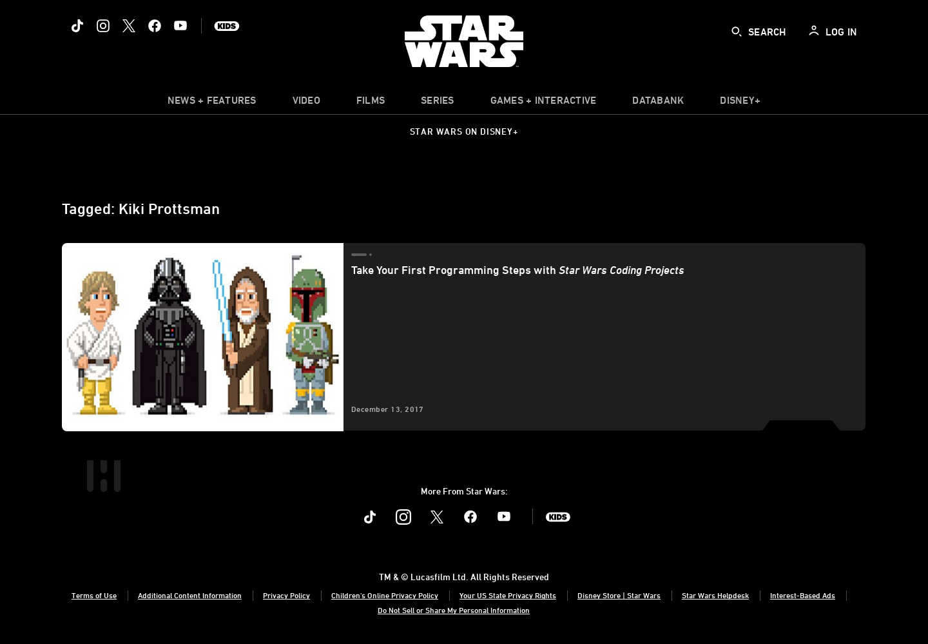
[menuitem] (306, 103)
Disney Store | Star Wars (619, 595)
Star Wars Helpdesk (715, 595)
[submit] (736, 31)
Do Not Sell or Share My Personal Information (454, 609)
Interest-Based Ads (802, 595)
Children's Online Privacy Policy (384, 595)
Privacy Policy (286, 595)
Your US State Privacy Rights (507, 595)
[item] (212, 103)
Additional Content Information (190, 595)
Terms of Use (94, 595)
